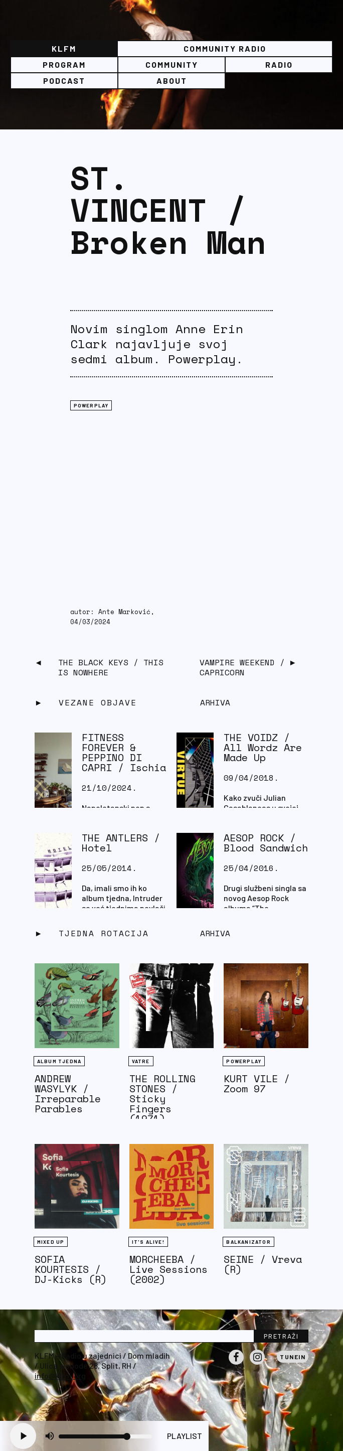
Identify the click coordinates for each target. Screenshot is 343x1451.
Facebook (236, 1364)
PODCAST (64, 80)
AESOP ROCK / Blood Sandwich (266, 842)
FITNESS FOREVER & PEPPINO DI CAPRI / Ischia (124, 752)
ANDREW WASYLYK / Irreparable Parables (68, 1093)
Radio (279, 64)
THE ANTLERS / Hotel (121, 842)
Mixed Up (51, 1242)
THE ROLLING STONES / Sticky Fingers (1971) (162, 1098)
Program (64, 64)
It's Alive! (148, 1242)
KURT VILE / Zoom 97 (257, 1083)
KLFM (64, 48)
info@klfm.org (60, 1375)
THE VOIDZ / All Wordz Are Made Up (263, 747)
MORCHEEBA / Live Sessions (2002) (168, 1269)
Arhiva (215, 933)
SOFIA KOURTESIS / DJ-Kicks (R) (71, 1269)
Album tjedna (59, 1061)
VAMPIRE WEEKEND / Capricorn (242, 667)
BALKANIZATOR (248, 1242)
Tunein (292, 1356)
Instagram (257, 1364)
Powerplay (91, 405)
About (171, 80)
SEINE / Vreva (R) (263, 1264)
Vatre (141, 1061)
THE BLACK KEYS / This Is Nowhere (110, 667)
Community (171, 64)
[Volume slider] (105, 1436)
